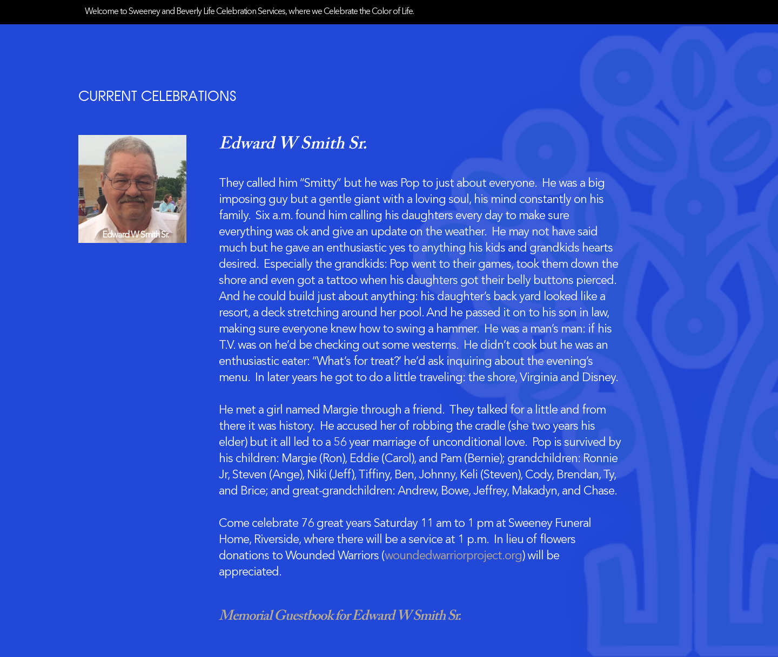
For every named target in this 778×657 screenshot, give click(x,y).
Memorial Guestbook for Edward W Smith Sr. (340, 616)
